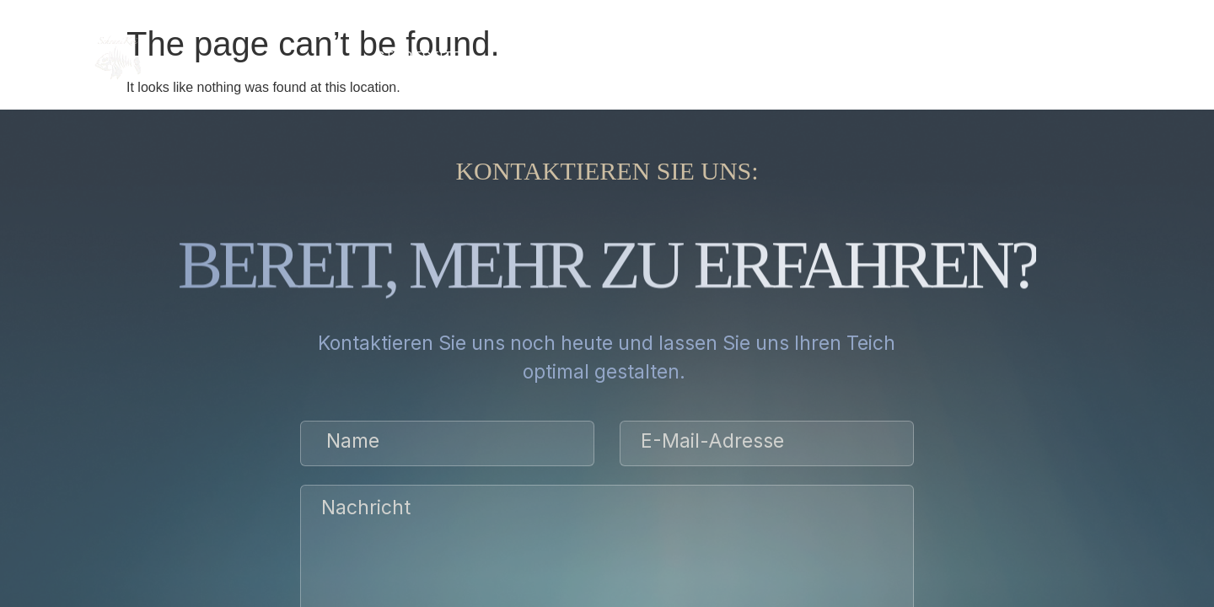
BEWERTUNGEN (785, 56)
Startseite (418, 56)
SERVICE (585, 56)
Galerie (672, 56)
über (509, 56)
